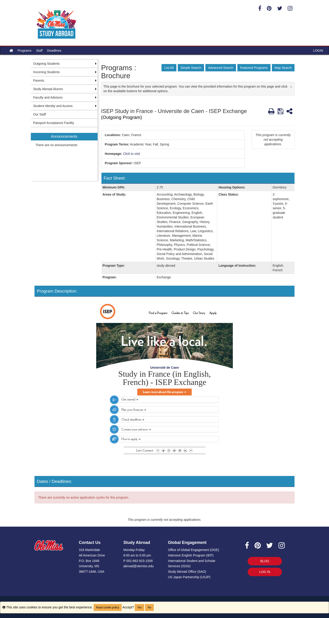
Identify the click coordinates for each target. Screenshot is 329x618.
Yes (139, 607)
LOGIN (318, 50)
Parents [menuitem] (38, 80)
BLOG (264, 561)
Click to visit (131, 154)
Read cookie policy (107, 607)
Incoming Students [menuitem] (46, 72)
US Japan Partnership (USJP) (189, 577)
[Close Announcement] (291, 86)
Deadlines (54, 50)
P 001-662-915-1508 (138, 561)
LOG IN (264, 572)
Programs (25, 50)
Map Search (283, 68)
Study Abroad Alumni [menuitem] (48, 89)
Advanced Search (220, 68)
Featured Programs (254, 68)
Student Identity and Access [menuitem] (53, 106)
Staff (39, 50)
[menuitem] (64, 154)
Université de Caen (164, 367)
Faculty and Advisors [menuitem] (48, 97)
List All (168, 68)
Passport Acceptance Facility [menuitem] (53, 123)
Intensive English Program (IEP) (190, 555)
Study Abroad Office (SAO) (187, 571)
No (149, 607)
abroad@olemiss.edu (138, 566)
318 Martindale (89, 550)
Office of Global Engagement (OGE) (193, 550)
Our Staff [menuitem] (39, 114)
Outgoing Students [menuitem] (46, 63)
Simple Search (190, 68)
